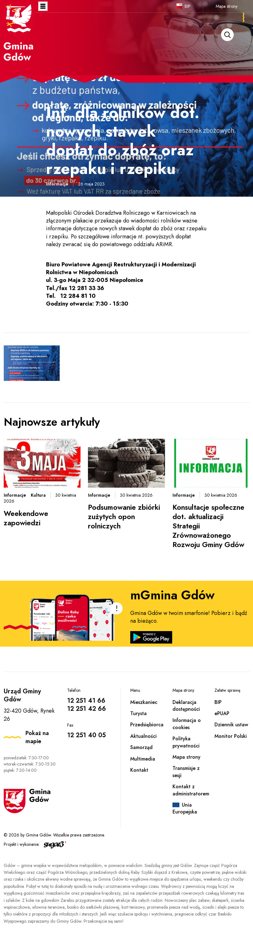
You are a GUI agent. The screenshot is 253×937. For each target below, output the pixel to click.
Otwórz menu (43, 6)
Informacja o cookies (186, 724)
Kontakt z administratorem (190, 790)
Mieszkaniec (143, 702)
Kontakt (139, 770)
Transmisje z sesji (186, 772)
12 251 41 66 (86, 700)
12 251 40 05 (86, 735)
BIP (188, 6)
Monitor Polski (230, 736)
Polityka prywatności (186, 742)
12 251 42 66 (86, 708)
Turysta (138, 713)
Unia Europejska (184, 808)
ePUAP (221, 713)
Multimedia (142, 758)
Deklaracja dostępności (186, 706)
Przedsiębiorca (146, 724)
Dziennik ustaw (231, 724)
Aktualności (143, 736)
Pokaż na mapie (37, 737)
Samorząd (141, 747)
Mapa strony (226, 6)
